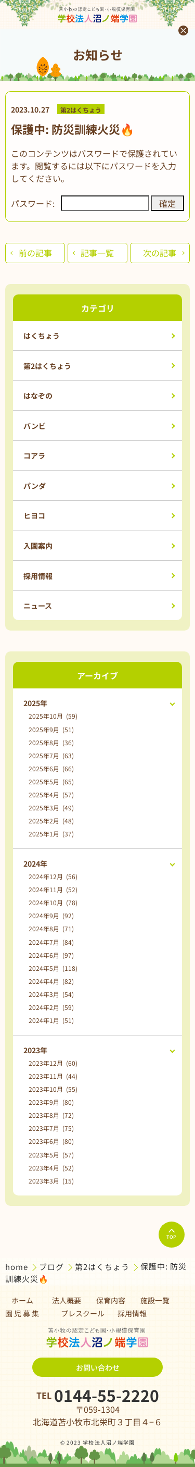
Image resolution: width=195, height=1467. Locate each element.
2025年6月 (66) (51, 768)
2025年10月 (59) (53, 715)
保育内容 (110, 1300)
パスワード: (80, 203)
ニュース (37, 605)
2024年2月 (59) (51, 1007)
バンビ (34, 426)
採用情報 (38, 576)
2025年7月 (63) (51, 755)
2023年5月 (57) (51, 1154)
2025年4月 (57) (51, 794)
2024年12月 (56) (53, 876)
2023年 (35, 1050)
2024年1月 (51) (51, 1020)
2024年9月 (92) (51, 915)
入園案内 (38, 545)
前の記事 (35, 252)
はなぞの (38, 395)
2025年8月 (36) (51, 742)
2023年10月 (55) (53, 1088)
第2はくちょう (80, 109)
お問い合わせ (98, 1367)
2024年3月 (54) (51, 994)
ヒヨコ (34, 515)
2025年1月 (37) (51, 833)
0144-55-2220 (106, 1395)
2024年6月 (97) (51, 955)
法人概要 (66, 1300)
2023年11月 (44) (53, 1075)
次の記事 (159, 252)
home (17, 1266)
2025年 (35, 703)
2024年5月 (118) (53, 968)
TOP (171, 1234)
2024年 (35, 863)
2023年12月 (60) (53, 1062)
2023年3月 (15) (51, 1180)
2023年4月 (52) (51, 1167)
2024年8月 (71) (51, 928)
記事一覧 (97, 252)
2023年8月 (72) (51, 1115)
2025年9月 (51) (51, 729)
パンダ (34, 485)
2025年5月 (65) (51, 781)
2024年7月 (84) (51, 942)
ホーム (22, 1300)
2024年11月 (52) (53, 889)
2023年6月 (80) (51, 1141)
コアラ (34, 455)
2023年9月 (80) (51, 1102)
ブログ (52, 1266)
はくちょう (41, 335)
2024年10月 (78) (53, 902)
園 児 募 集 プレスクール (55, 1313)
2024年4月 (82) (51, 981)
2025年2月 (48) (51, 820)
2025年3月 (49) (51, 807)
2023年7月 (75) (51, 1128)
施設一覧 (155, 1300)
